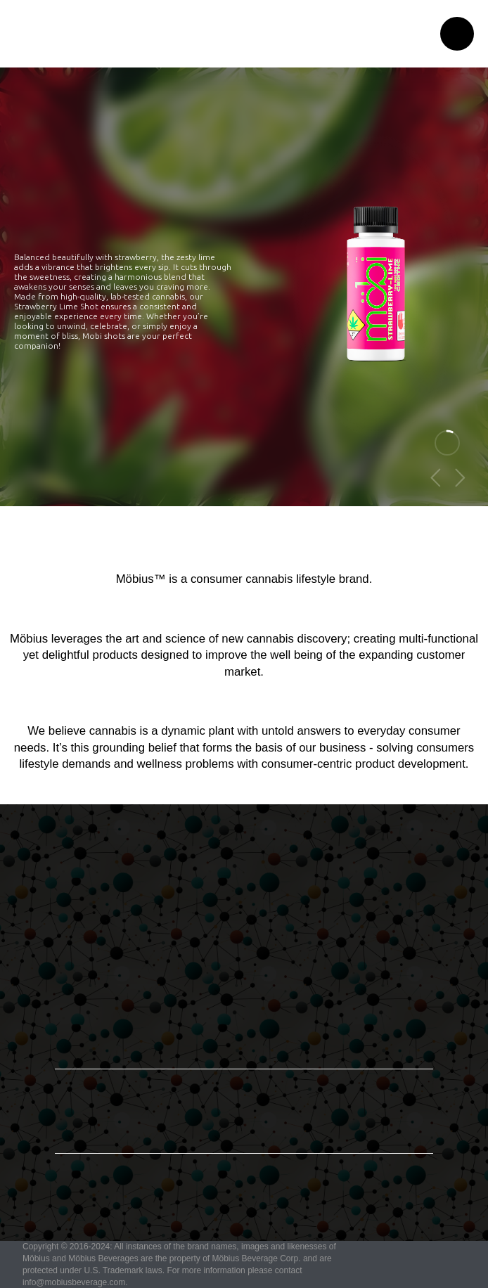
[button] (457, 34)
